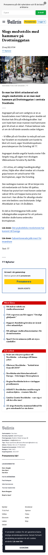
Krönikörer (28, 507)
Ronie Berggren (7, 491)
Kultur (27, 518)
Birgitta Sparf (6, 495)
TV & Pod (5, 510)
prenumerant (25, 276)
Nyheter (4, 507)
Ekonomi (5, 518)
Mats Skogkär (6, 468)
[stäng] (45, 3)
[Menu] (4, 22)
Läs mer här (18, 541)
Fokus (27, 514)
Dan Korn (5, 472)
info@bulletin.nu (15, 440)
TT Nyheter (6, 51)
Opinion (28, 510)
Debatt (4, 525)
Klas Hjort (5, 470)
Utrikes (4, 514)
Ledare (4, 521)
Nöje (26, 521)
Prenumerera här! (10, 455)
